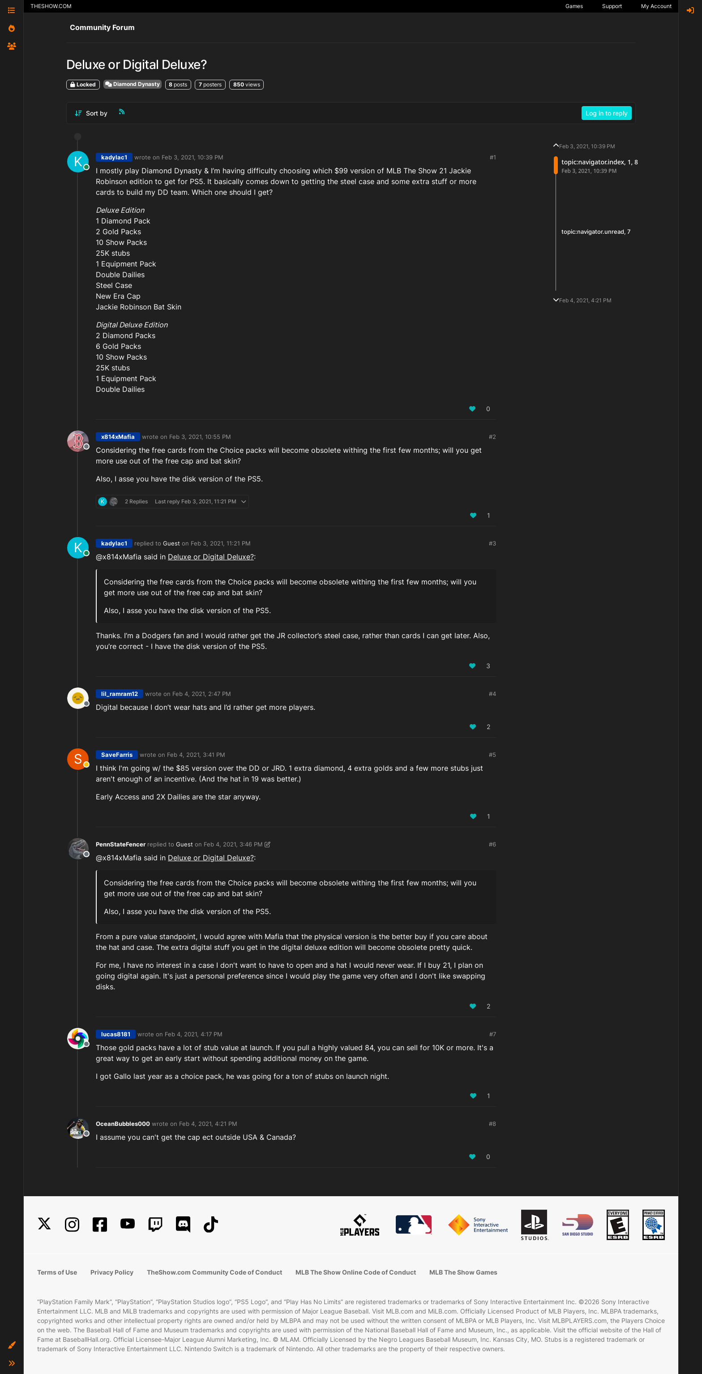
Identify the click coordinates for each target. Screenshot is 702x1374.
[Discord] (183, 1224)
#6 (492, 844)
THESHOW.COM (51, 6)
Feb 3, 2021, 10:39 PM (192, 157)
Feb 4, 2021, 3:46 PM (233, 844)
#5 (492, 754)
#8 (492, 1123)
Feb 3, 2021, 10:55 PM (200, 436)
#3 (492, 543)
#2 (492, 436)
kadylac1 (114, 157)
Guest (171, 543)
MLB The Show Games (463, 1272)
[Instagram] (72, 1224)
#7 (492, 1034)
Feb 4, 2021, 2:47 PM (201, 693)
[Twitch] (155, 1224)
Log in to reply (607, 113)
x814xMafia (118, 436)
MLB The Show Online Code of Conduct (355, 1272)
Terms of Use (57, 1272)
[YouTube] (127, 1224)
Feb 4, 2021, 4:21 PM (208, 1123)
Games (574, 6)
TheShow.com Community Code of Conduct (214, 1272)
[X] (44, 1224)
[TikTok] (211, 1224)
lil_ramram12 (119, 693)
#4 (492, 693)
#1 (493, 157)
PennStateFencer (121, 844)
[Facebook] (100, 1224)
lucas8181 (115, 1034)
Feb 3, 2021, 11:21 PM (221, 543)
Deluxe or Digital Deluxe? (211, 556)
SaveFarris (117, 754)
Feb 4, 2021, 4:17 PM (194, 1034)
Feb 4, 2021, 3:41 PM (196, 754)
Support (612, 6)
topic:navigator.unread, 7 (596, 231)
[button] (12, 1345)
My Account (656, 6)
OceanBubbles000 (123, 1123)
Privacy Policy (111, 1272)
